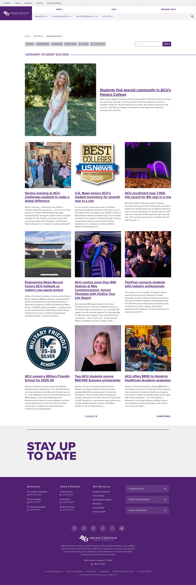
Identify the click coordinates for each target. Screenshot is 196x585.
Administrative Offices (102, 499)
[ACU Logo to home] (16, 13)
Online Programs (34, 499)
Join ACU (107, 16)
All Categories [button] (97, 44)
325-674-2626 (67, 502)
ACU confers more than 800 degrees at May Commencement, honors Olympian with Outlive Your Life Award (95, 290)
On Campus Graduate (36, 507)
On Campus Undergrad (37, 491)
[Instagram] (84, 528)
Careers (39, 3)
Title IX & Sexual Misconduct (123, 571)
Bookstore (97, 503)
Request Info (168, 9)
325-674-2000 (98, 564)
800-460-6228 (34, 495)
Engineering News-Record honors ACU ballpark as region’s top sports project (44, 286)
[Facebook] (74, 528)
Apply (59, 9)
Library (17, 3)
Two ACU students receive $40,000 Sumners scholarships (97, 378)
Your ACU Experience (86, 16)
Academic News (42, 44)
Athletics (28, 3)
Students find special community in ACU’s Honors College (135, 92)
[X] (93, 528)
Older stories (164, 416)
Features (30, 44)
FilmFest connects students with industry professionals (145, 284)
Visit (113, 9)
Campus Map (98, 507)
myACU (7, 3)
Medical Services (67, 507)
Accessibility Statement (54, 571)
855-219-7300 (33, 502)
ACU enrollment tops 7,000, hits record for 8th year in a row (148, 195)
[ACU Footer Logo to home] (98, 538)
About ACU (41, 16)
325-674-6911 (33, 510)
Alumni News (57, 44)
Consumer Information (74, 571)
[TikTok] (122, 528)
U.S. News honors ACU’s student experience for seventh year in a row (97, 197)
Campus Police (66, 491)
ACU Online (83, 44)
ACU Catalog (98, 495)
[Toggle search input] (192, 16)
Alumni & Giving (54, 3)
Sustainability (104, 571)
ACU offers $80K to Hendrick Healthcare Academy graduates (148, 378)
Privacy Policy (91, 571)
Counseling (65, 499)
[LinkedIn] (112, 528)
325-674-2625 (67, 510)
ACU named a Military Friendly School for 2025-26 (47, 378)
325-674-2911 (66, 495)
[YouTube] (103, 528)
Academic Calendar (101, 491)
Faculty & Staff (99, 511)
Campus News (70, 44)
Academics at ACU (61, 16)
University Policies (144, 571)
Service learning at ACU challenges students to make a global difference (47, 197)
